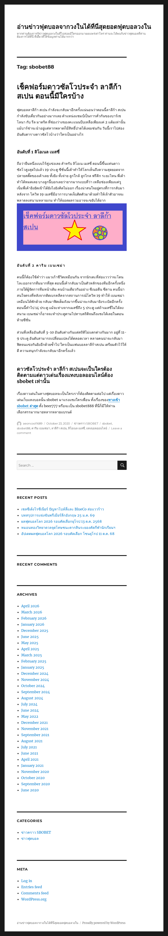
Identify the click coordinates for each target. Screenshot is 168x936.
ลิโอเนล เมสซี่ (76, 428)
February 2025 (33, 661)
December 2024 (34, 673)
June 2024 (30, 710)
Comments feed (35, 893)
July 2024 (29, 704)
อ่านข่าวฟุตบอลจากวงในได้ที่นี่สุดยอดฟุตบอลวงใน (84, 26)
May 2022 (29, 716)
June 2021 (29, 753)
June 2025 (30, 636)
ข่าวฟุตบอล (30, 838)
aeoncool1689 (32, 423)
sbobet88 (23, 428)
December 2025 (34, 630)
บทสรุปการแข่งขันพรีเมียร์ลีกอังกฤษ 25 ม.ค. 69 (58, 515)
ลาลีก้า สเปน (59, 428)
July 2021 (29, 747)
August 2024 (32, 698)
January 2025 (32, 667)
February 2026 (34, 618)
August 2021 (31, 741)
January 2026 (32, 624)
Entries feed (31, 887)
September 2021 (35, 735)
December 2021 (34, 722)
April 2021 (29, 759)
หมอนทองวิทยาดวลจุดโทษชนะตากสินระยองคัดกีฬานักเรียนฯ (68, 527)
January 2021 (32, 765)
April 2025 (30, 649)
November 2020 (35, 771)
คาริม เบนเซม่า (41, 428)
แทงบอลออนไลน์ (96, 428)
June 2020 (30, 790)
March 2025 (31, 655)
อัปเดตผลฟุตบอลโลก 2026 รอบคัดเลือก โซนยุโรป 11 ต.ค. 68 (67, 533)
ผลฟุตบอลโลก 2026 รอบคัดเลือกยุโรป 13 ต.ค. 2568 (61, 521)
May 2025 (29, 643)
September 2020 (35, 784)
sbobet (107, 423)
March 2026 (31, 612)
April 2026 (30, 606)
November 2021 (34, 728)
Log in (26, 881)
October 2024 (33, 686)
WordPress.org (34, 899)
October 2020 (33, 778)
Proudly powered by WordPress (104, 923)
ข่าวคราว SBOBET (86, 423)
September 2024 (35, 692)
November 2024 (35, 679)
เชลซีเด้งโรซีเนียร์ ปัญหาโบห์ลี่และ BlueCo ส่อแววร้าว (62, 509)
